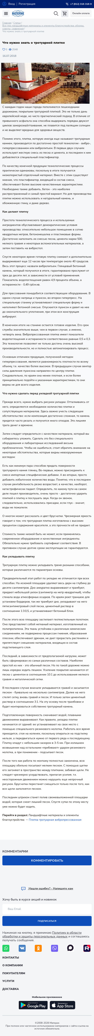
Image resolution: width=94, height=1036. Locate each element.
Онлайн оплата (81, 13)
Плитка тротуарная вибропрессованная (55, 820)
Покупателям (13, 973)
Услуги (8, 981)
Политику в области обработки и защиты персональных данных (41, 935)
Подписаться (47, 921)
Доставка (10, 989)
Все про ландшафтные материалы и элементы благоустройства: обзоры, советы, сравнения (43, 27)
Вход (11, 4)
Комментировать (47, 860)
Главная (6, 22)
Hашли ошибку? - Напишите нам (47, 888)
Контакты (10, 958)
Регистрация (27, 4)
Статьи (17, 22)
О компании (12, 965)
